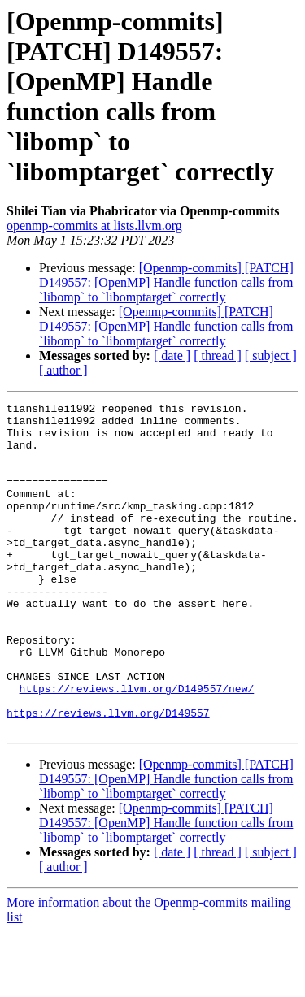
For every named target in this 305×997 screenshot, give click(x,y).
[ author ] (63, 370)
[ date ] (172, 355)
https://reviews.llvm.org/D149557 (108, 776)
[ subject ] (271, 355)
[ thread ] (218, 355)
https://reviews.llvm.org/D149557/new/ (137, 746)
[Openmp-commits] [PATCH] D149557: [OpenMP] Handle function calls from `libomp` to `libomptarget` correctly (166, 282)
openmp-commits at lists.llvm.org (94, 225)
